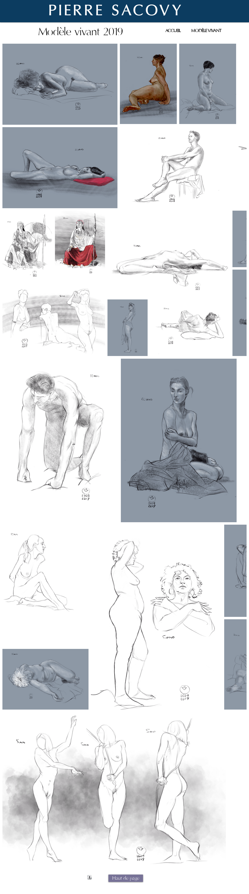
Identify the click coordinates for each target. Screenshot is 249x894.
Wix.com (163, 884)
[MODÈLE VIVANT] (206, 31)
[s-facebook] (89, 877)
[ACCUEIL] (173, 31)
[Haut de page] (125, 878)
